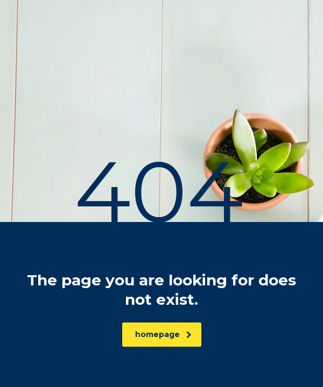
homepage (163, 334)
